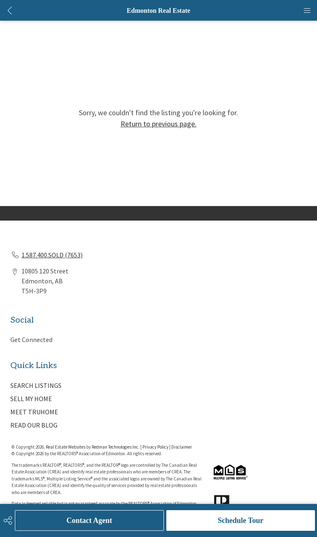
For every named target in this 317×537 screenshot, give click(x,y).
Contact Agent (89, 520)
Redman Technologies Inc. (116, 447)
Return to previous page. (158, 123)
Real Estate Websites (66, 447)
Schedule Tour (240, 520)
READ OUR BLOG (33, 425)
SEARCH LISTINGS (36, 385)
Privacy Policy (155, 447)
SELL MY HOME (31, 398)
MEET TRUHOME (34, 412)
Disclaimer (181, 447)
